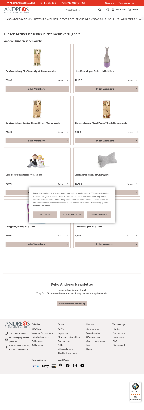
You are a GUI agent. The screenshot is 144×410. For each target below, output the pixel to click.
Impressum (63, 333)
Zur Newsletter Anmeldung (72, 303)
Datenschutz (64, 341)
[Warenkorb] (134, 9)
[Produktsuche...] (83, 9)
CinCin (115, 341)
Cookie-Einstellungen (68, 353)
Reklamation (37, 345)
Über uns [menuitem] (110, 3)
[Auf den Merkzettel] (59, 80)
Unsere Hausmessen (95, 341)
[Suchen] (99, 9)
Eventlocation (118, 333)
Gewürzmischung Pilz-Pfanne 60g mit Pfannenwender (31, 71)
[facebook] (67, 365)
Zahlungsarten (38, 341)
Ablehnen (45, 215)
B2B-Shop (36, 329)
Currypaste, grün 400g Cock (88, 226)
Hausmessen (118, 337)
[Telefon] (17, 334)
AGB (60, 345)
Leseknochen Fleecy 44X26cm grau (91, 174)
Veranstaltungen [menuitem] (126, 3)
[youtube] (82, 365)
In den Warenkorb (47, 88)
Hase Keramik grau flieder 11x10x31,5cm (94, 71)
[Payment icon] (35, 366)
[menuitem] (83, 9)
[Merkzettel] (107, 9)
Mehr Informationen (41, 205)
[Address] (17, 347)
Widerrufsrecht (65, 349)
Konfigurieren (99, 215)
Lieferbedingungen (40, 337)
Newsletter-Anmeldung (69, 337)
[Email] (17, 340)
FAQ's (61, 329)
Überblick (117, 329)
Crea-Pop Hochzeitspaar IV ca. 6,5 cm (24, 174)
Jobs (88, 345)
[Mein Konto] (119, 9)
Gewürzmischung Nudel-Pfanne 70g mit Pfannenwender (101, 123)
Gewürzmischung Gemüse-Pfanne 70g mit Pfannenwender (33, 123)
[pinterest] (60, 365)
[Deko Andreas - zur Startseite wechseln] (20, 10)
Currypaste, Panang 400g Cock (20, 226)
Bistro (89, 349)
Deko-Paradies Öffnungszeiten (93, 335)
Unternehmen (92, 329)
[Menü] (139, 383)
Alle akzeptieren (72, 215)
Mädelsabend (118, 345)
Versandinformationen (42, 333)
